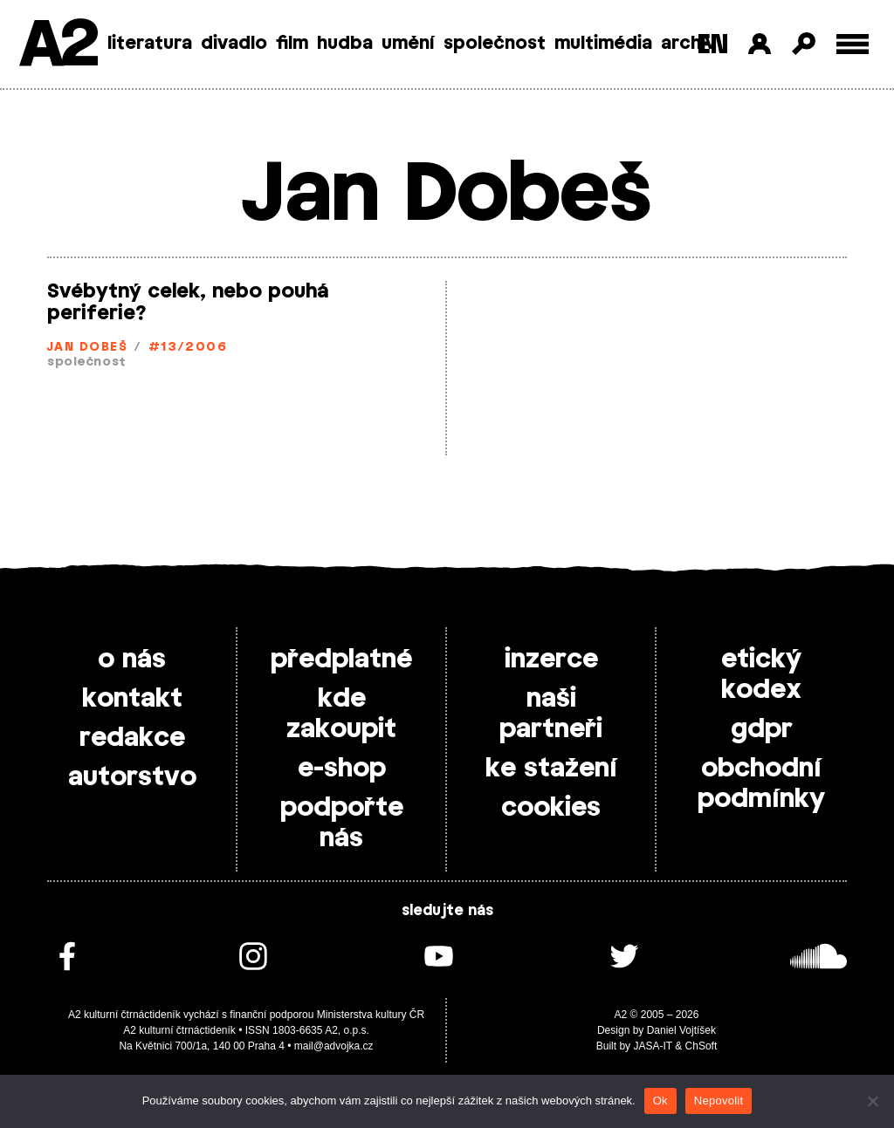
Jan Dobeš (87, 347)
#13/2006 (188, 347)
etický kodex (761, 675)
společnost (495, 43)
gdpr (762, 729)
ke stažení (551, 768)
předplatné (341, 659)
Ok (660, 1100)
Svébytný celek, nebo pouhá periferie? (187, 302)
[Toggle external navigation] (852, 44)
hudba (345, 43)
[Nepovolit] (872, 1101)
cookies (551, 807)
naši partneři (550, 714)
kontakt (132, 698)
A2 (57, 45)
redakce (132, 738)
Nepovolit (718, 1100)
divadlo (234, 43)
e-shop (342, 768)
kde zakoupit (341, 714)
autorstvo (132, 777)
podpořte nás (341, 823)
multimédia (603, 43)
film (292, 43)
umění (408, 43)
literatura (149, 43)
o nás (132, 659)
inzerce (551, 659)
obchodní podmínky (761, 784)
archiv (688, 43)
